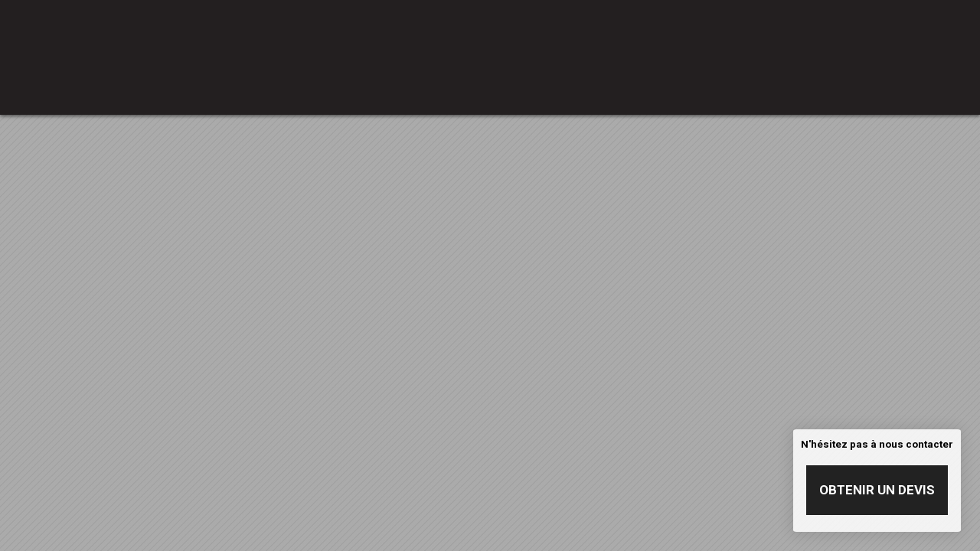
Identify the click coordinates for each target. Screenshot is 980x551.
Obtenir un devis (877, 489)
